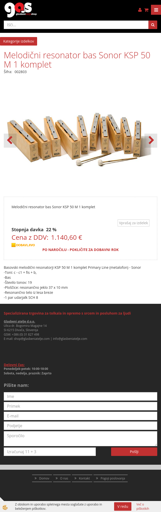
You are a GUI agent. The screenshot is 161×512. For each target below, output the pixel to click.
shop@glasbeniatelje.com (32, 339)
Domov (44, 478)
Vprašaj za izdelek (133, 222)
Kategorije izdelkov (18, 41)
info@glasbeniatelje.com (70, 339)
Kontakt (84, 478)
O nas (64, 478)
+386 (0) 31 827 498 (25, 334)
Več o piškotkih (142, 506)
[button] (150, 141)
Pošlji (134, 451)
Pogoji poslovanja (113, 478)
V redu (122, 506)
